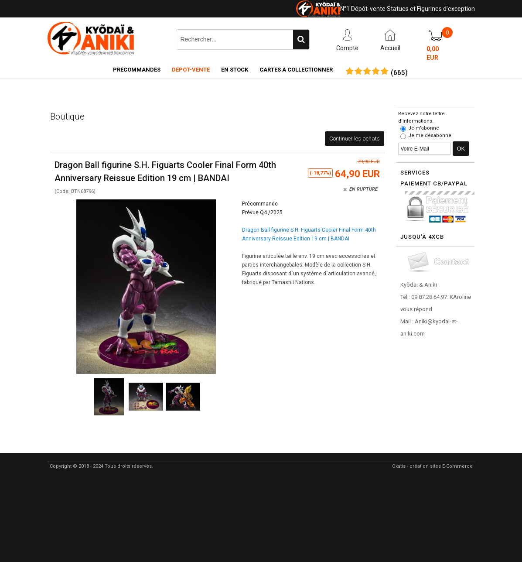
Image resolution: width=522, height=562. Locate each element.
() (399, 73)
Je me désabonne (429, 135)
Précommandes (136, 69)
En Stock (234, 69)
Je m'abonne (423, 128)
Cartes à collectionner (296, 69)
